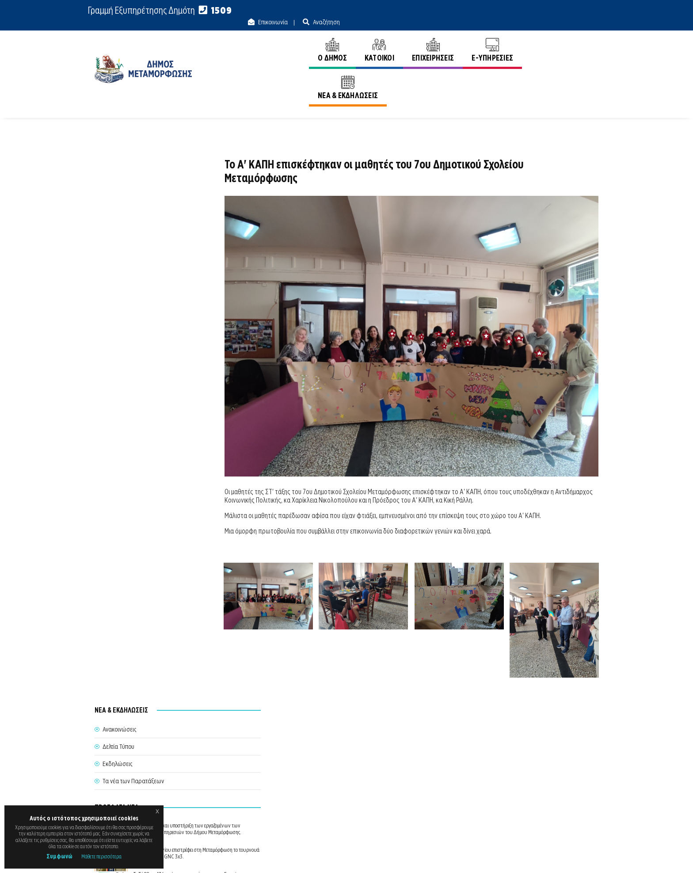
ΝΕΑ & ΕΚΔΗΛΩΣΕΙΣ (559, 39)
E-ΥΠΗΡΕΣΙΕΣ (491, 39)
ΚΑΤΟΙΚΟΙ (377, 39)
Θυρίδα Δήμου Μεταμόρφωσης (338, 796)
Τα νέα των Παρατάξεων (133, 225)
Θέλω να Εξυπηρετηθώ (347, 780)
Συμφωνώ (59, 856)
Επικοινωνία (530, 11)
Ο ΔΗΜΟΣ (330, 39)
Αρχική (541, 75)
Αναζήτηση (584, 11)
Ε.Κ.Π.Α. (505, 856)
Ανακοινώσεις (581, 75)
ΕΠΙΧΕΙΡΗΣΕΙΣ (431, 39)
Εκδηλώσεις (117, 207)
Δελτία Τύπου (118, 190)
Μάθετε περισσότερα (101, 856)
